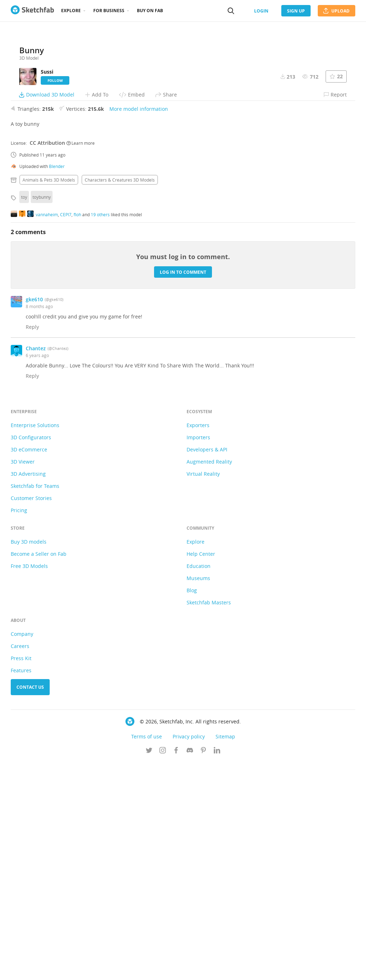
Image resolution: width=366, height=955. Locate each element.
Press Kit (21, 851)
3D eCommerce (29, 642)
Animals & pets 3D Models (49, 373)
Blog (192, 783)
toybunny (42, 390)
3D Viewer (23, 654)
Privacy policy (189, 929)
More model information (138, 301)
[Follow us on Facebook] (176, 944)
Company (22, 826)
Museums (198, 771)
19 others (100, 407)
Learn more (80, 335)
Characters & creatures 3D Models (120, 373)
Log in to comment (183, 465)
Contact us (30, 880)
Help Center (201, 746)
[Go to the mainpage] (32, 10)
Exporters (198, 618)
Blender (57, 359)
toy (24, 390)
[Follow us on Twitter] (149, 944)
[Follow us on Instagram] (162, 944)
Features (21, 863)
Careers (20, 839)
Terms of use (146, 929)
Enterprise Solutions (35, 618)
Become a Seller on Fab (38, 746)
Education (199, 759)
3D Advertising (28, 666)
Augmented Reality (209, 654)
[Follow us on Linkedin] (217, 944)
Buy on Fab (150, 11)
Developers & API (207, 642)
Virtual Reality (203, 666)
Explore (71, 11)
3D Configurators (31, 630)
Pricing (19, 703)
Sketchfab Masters (209, 795)
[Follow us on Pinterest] (203, 944)
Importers (198, 630)
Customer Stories (31, 691)
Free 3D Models (29, 759)
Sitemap (225, 929)
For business (108, 11)
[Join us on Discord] (190, 944)
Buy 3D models (28, 734)
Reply (32, 519)
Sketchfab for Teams (35, 679)
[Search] (231, 10)
